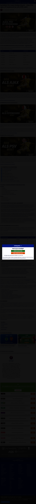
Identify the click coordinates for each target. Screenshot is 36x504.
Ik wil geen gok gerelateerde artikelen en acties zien (13, 255)
